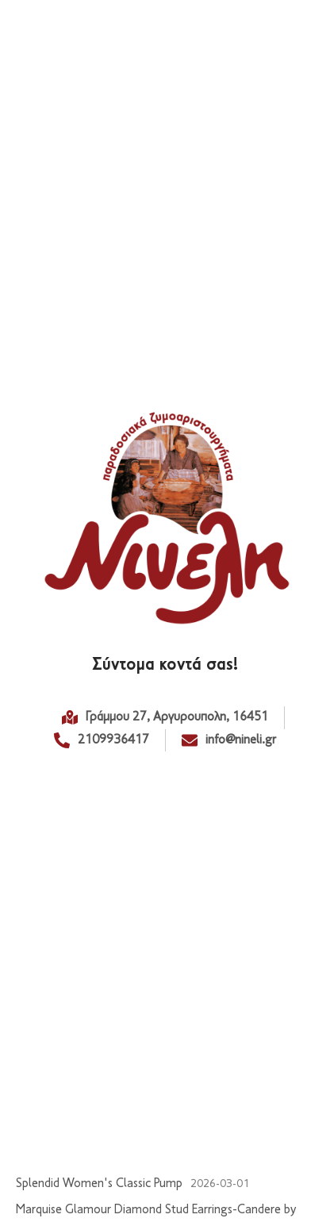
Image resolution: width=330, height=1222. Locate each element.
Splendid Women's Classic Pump (99, 1184)
